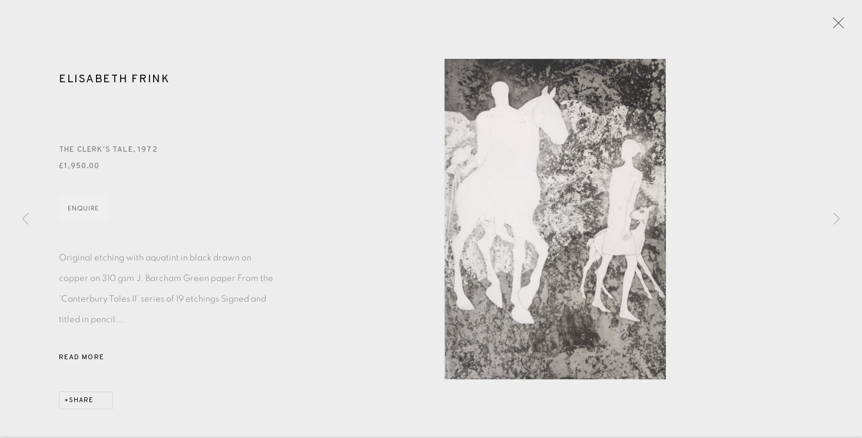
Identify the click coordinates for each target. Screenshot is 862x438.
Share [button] (81, 403)
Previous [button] (25, 219)
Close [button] (835, 26)
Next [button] (836, 219)
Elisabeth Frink (114, 81)
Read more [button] (81, 360)
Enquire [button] (83, 211)
